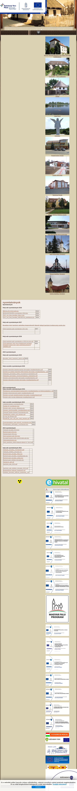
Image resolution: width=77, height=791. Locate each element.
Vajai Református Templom (57, 254)
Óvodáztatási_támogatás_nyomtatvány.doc (15, 424)
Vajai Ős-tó (57, 116)
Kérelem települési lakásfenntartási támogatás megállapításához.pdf (23, 369)
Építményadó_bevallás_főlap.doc (12, 454)
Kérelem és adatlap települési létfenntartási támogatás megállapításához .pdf (25, 371)
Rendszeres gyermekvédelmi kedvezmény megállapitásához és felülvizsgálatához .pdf (28, 391)
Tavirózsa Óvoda (57, 195)
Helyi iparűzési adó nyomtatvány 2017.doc (15, 329)
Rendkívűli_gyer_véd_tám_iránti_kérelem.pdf (16, 418)
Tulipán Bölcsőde (57, 175)
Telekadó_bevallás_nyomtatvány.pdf (13, 450)
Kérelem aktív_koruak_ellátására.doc (14, 408)
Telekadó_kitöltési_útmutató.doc (12, 452)
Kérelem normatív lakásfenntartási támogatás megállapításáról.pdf (22, 395)
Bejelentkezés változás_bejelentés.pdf (14, 470)
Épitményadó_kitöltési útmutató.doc (13, 460)
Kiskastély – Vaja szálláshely (57, 76)
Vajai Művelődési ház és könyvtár (57, 234)
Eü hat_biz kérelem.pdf (10, 416)
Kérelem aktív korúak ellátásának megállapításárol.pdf (19, 397)
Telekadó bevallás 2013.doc (11, 430)
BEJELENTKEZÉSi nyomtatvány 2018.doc (15, 313)
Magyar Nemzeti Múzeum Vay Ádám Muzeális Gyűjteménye (57, 56)
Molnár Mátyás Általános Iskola (57, 215)
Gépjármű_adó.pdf (8, 462)
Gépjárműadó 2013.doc (10, 434)
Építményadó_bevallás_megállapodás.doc (15, 456)
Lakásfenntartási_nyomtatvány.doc (13, 404)
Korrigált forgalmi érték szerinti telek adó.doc (16, 438)
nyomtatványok (11, 302)
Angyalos (57, 136)
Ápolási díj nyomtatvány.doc (11, 406)
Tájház (57, 96)
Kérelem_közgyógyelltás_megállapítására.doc (16, 410)
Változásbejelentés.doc (10, 440)
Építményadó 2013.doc (10, 432)
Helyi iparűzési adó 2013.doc (11, 436)
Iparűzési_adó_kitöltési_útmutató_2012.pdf (15, 468)
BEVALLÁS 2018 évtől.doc (11, 311)
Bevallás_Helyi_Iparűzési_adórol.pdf (13, 358)
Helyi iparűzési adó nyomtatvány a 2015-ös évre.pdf (18, 341)
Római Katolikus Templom (57, 274)
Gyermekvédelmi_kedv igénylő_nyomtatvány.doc (17, 422)
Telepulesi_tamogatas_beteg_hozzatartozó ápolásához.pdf (20, 374)
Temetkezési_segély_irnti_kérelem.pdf (14, 414)
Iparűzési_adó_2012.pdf (10, 464)
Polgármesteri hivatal (57, 155)
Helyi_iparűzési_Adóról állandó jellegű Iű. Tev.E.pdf (18, 442)
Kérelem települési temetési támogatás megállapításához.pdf (20, 380)
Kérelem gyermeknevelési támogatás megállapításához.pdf (20, 378)
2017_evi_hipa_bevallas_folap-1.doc (13, 315)
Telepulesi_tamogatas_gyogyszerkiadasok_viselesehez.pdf (20, 376)
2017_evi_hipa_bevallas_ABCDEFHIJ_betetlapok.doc (18, 317)
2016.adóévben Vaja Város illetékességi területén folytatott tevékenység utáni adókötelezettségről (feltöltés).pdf (17, 345)
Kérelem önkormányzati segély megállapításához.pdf (18, 393)
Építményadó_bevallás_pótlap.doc (13, 458)
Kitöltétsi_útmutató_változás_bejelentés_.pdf (16, 472)
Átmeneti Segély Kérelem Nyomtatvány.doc (15, 412)
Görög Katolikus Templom (57, 294)
